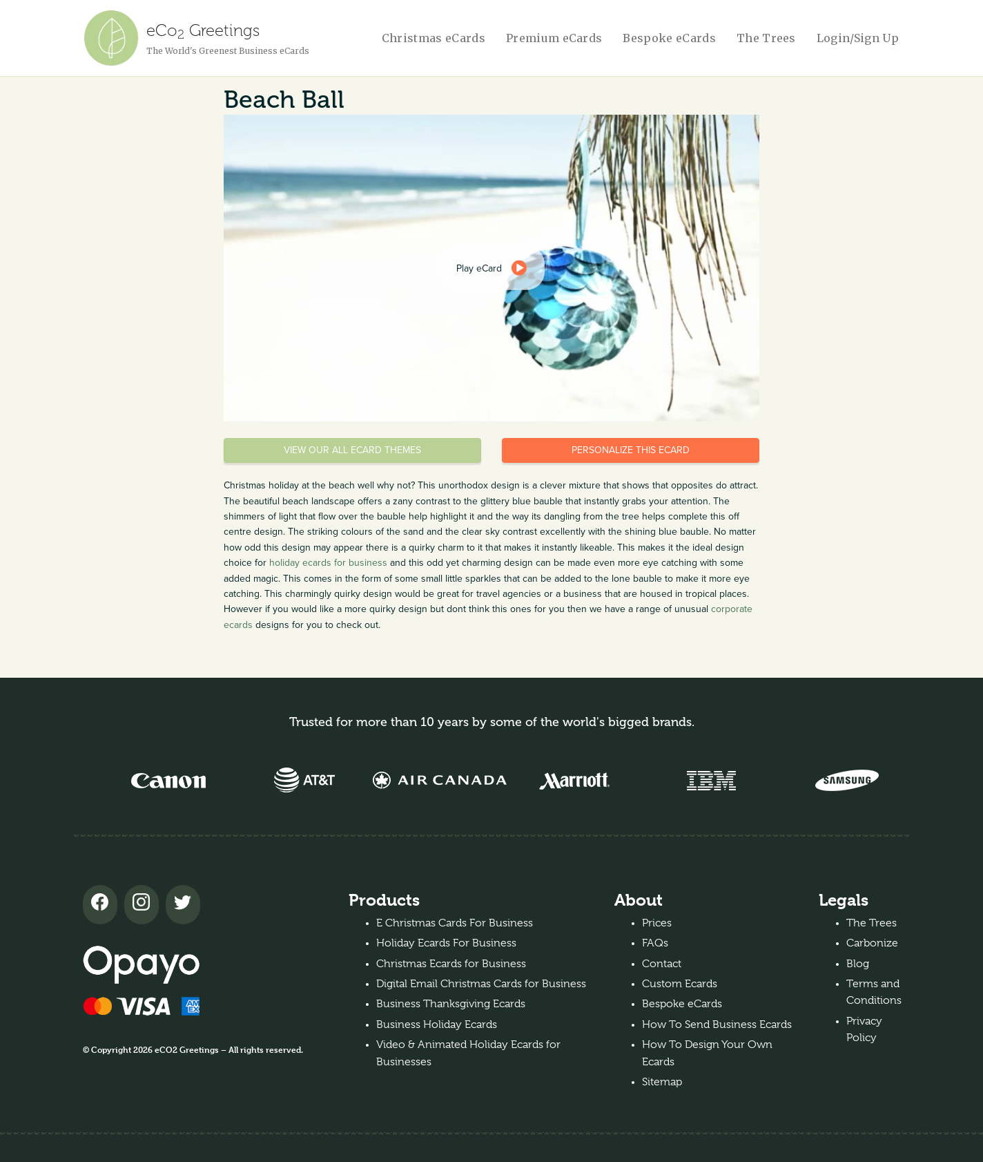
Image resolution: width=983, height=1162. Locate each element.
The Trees (766, 38)
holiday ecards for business (328, 563)
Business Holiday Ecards (436, 1024)
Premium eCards (554, 38)
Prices (657, 923)
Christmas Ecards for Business (451, 964)
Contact (661, 964)
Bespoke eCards (669, 38)
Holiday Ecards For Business (446, 943)
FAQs (655, 943)
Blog (857, 964)
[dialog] (491, 268)
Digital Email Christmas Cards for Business (481, 984)
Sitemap (662, 1082)
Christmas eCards (433, 38)
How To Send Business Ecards (717, 1024)
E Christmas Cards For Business (454, 923)
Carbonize (872, 943)
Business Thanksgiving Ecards (450, 1004)
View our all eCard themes (352, 450)
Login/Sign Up (858, 38)
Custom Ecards (679, 984)
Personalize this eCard (631, 450)
